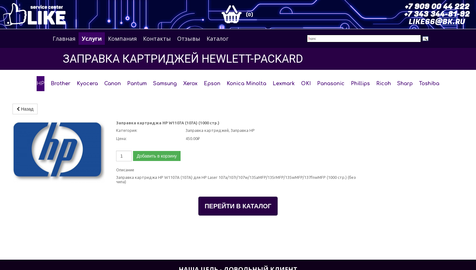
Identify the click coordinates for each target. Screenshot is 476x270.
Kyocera (87, 83)
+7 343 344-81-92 (437, 14)
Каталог (217, 38)
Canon (112, 83)
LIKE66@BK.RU (437, 21)
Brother (60, 83)
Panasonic (331, 83)
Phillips (360, 83)
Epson (212, 83)
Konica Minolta (246, 83)
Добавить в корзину (157, 155)
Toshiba (429, 83)
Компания (122, 38)
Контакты (157, 38)
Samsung (165, 83)
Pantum (137, 83)
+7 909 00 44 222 (437, 6)
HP (40, 83)
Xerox (190, 83)
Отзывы (188, 38)
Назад (25, 109)
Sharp (405, 83)
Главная (64, 38)
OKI (306, 83)
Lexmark (284, 83)
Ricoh (383, 83)
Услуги (92, 38)
